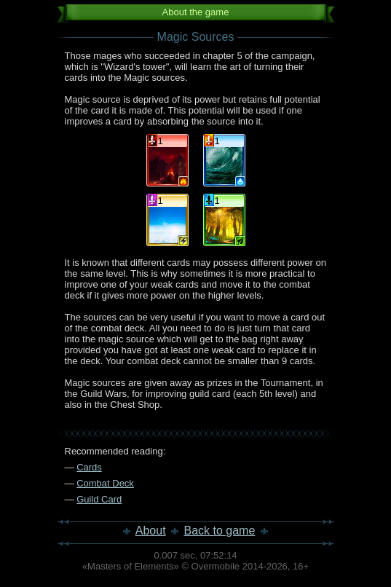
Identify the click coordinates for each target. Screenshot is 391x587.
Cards (89, 467)
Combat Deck (105, 483)
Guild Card (99, 499)
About (150, 530)
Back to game (220, 530)
